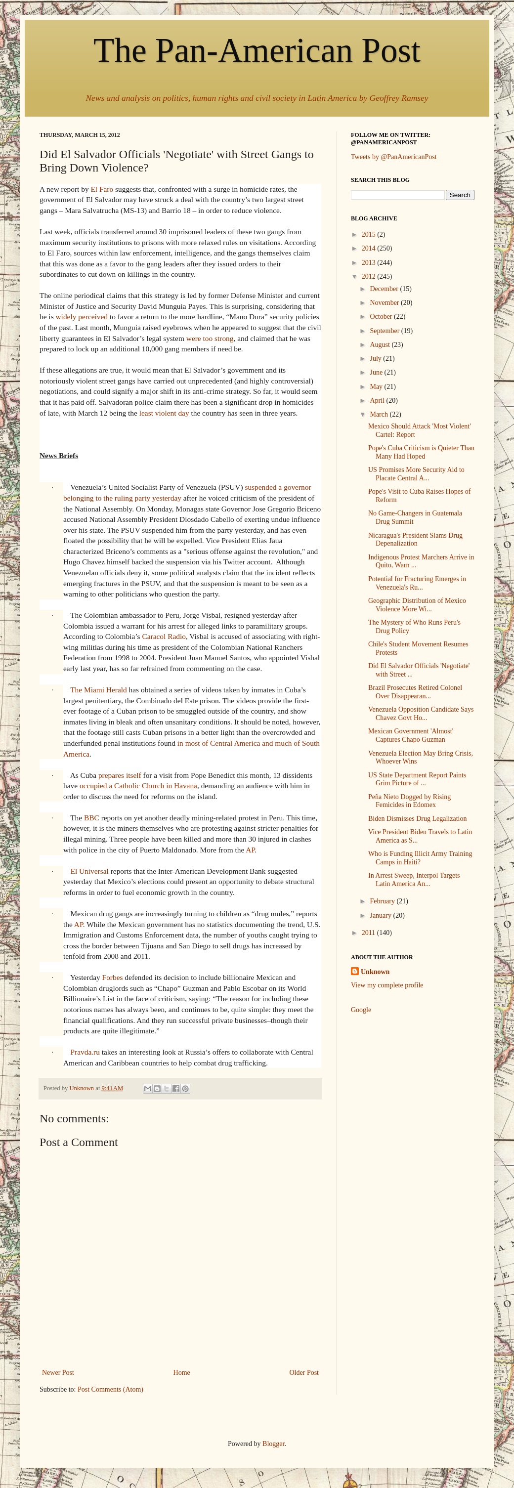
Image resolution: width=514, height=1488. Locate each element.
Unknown (375, 972)
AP (250, 850)
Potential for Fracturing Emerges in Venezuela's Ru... (417, 583)
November (385, 302)
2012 (370, 276)
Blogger (273, 1443)
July (376, 358)
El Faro (101, 189)
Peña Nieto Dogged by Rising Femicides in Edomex (409, 801)
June (377, 372)
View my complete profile (387, 985)
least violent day (164, 413)
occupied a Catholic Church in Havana (138, 785)
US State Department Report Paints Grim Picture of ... (417, 779)
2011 (369, 932)
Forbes (112, 977)
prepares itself (119, 775)
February (383, 901)
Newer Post (58, 1372)
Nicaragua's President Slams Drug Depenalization (415, 540)
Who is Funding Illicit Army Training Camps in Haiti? (420, 858)
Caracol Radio (163, 636)
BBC (91, 817)
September (385, 331)
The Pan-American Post (257, 50)
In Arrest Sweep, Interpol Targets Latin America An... (414, 880)
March (379, 414)
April (378, 400)
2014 (370, 248)
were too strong (210, 338)
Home (181, 1372)
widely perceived (82, 316)
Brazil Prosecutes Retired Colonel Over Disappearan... (415, 692)
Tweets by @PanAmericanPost (394, 157)
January (381, 915)
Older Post (304, 1372)
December (385, 289)
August (380, 344)
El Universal (89, 871)
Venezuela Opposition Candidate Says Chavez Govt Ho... (420, 714)
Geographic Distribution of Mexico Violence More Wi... (417, 605)
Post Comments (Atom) (110, 1389)
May (377, 386)
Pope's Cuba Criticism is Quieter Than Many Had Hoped (421, 452)
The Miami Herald (98, 689)
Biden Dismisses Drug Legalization (417, 818)
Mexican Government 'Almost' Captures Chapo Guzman (410, 735)
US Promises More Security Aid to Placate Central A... (416, 474)
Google (361, 1010)
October (382, 316)
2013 (370, 262)
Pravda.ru (84, 1052)
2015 (370, 234)
